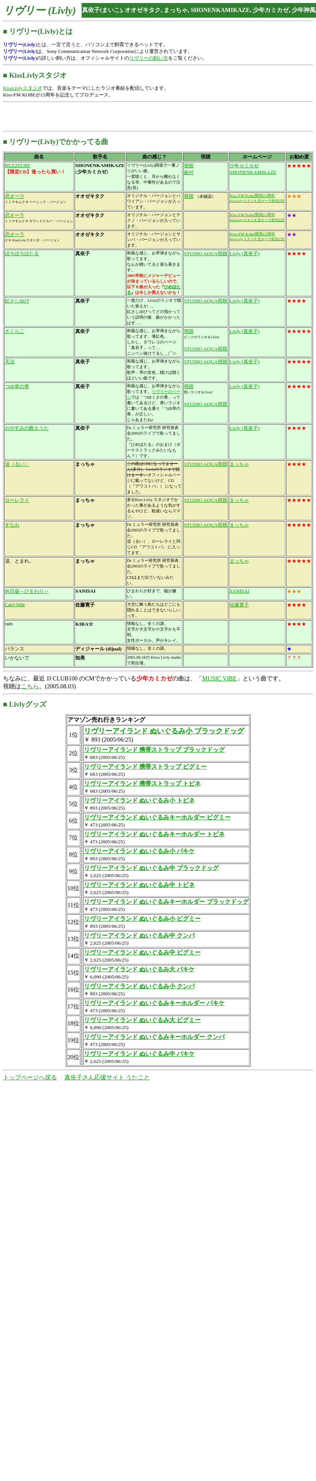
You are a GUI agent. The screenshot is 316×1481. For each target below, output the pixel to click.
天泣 (10, 361)
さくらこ (14, 331)
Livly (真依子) (244, 253)
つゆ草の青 (17, 386)
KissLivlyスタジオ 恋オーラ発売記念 (257, 201)
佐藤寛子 (239, 605)
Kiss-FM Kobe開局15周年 (252, 195)
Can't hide (15, 604)
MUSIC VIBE (219, 678)
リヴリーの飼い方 (148, 58)
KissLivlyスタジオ (22, 88)
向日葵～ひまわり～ (27, 591)
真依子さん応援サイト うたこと (107, 1077)
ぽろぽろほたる (22, 253)
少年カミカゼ (244, 166)
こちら (30, 686)
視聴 (189, 166)
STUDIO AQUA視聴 (205, 253)
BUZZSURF (17, 165)
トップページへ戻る (30, 1077)
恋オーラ (14, 196)
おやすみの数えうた (27, 428)
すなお (12, 525)
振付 (189, 172)
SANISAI (239, 591)
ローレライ (17, 500)
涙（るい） (17, 464)
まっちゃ (239, 464)
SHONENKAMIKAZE (253, 172)
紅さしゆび (17, 301)
